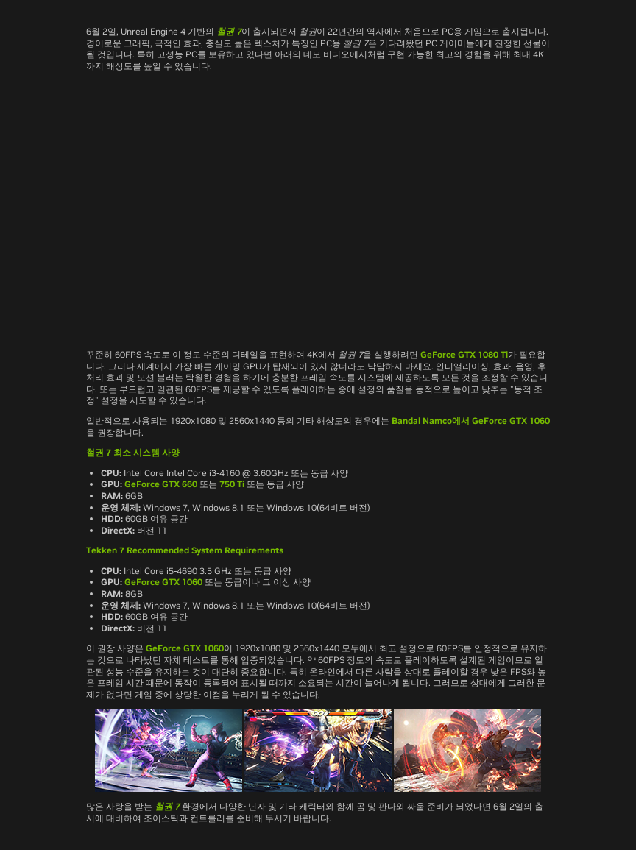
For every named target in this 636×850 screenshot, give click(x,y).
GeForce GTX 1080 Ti (464, 354)
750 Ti (231, 483)
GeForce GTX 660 (160, 483)
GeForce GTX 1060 (511, 420)
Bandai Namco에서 (431, 420)
